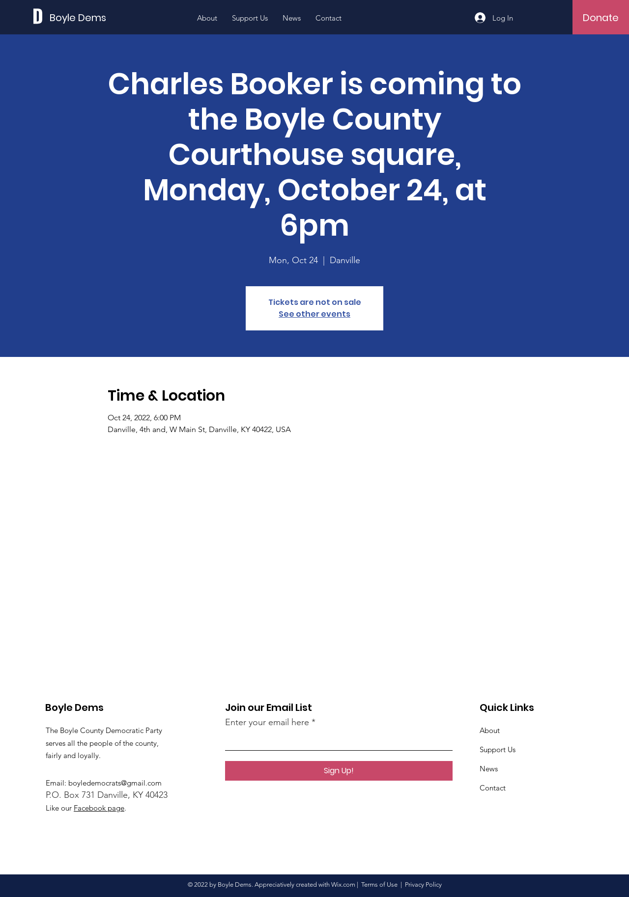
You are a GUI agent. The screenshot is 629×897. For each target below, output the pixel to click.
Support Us (497, 749)
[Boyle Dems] (94, 17)
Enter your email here (267, 722)
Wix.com (343, 884)
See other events (314, 314)
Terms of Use (379, 884)
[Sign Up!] (339, 771)
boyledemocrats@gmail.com (115, 783)
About (490, 730)
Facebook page (99, 808)
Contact (493, 787)
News (489, 768)
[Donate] (601, 17)
